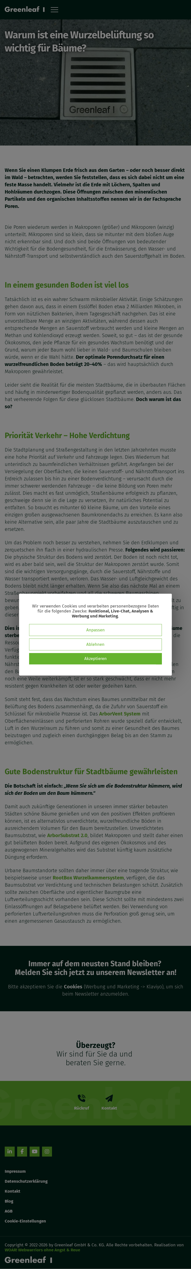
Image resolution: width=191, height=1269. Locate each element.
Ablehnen (95, 644)
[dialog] (95, 634)
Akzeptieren (95, 658)
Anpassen (95, 629)
